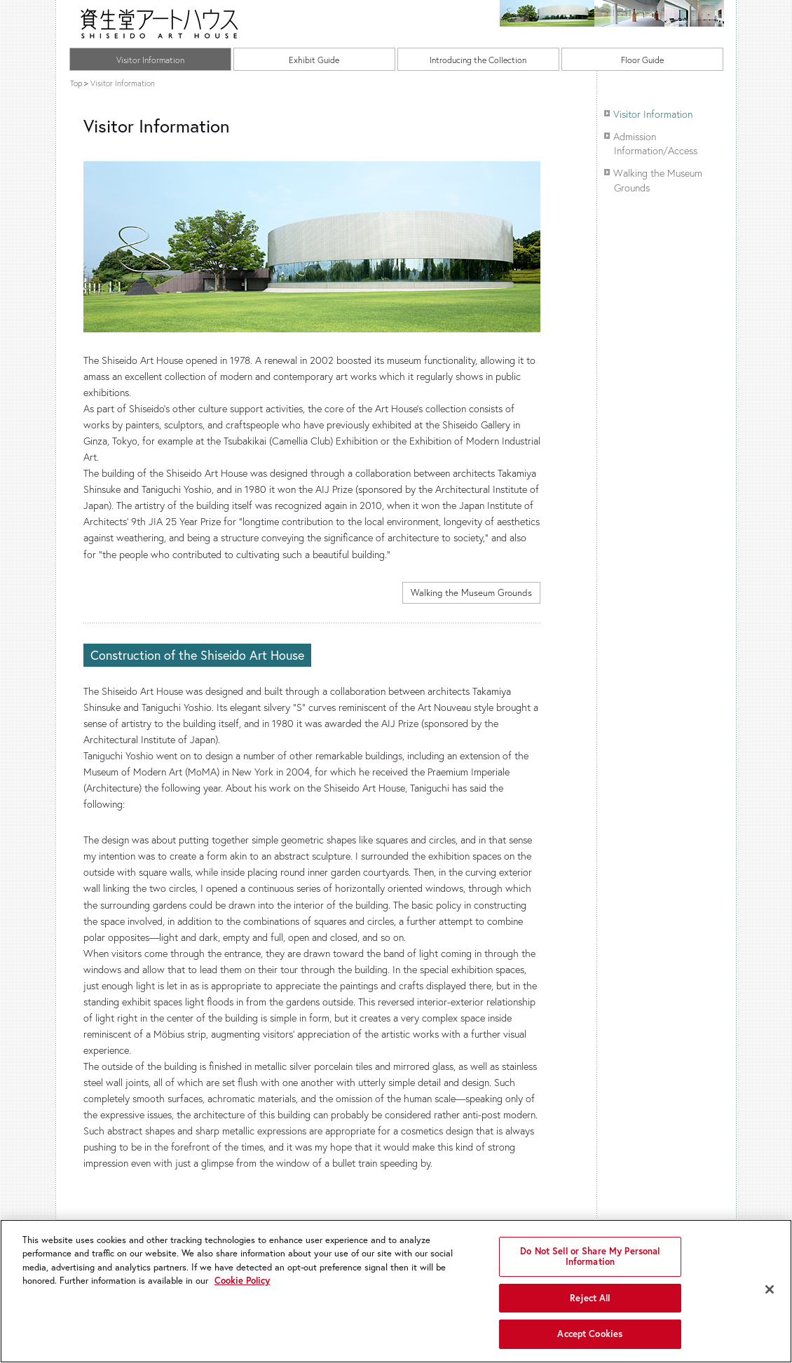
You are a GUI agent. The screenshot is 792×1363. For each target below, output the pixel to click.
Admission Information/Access (655, 143)
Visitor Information (150, 59)
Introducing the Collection (478, 59)
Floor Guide (642, 59)
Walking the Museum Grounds (471, 592)
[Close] (769, 1289)
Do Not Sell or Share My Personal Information (590, 1256)
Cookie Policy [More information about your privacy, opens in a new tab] (242, 1281)
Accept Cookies (589, 1334)
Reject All (590, 1298)
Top (76, 83)
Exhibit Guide (314, 59)
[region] (396, 1291)
